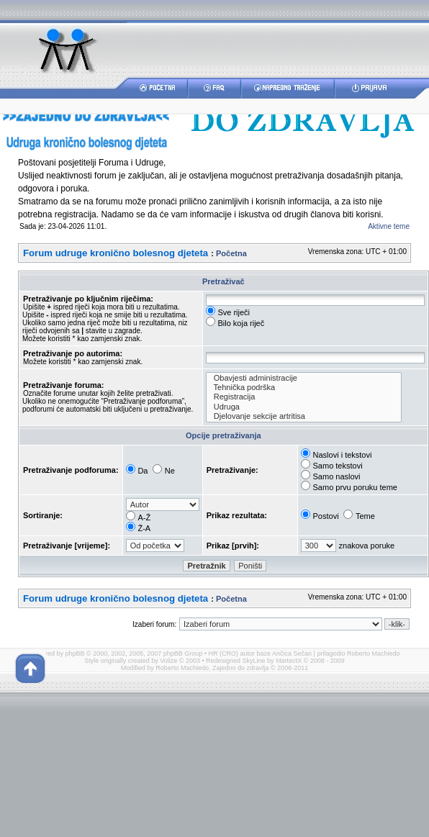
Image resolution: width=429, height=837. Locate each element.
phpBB (75, 653)
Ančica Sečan (292, 653)
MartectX (289, 660)
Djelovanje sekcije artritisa (303, 416)
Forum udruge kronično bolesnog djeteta (115, 253)
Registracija (303, 397)
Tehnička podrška (303, 387)
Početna (231, 253)
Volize (168, 660)
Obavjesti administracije (303, 378)
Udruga (303, 407)
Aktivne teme (389, 226)
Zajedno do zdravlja (241, 667)
